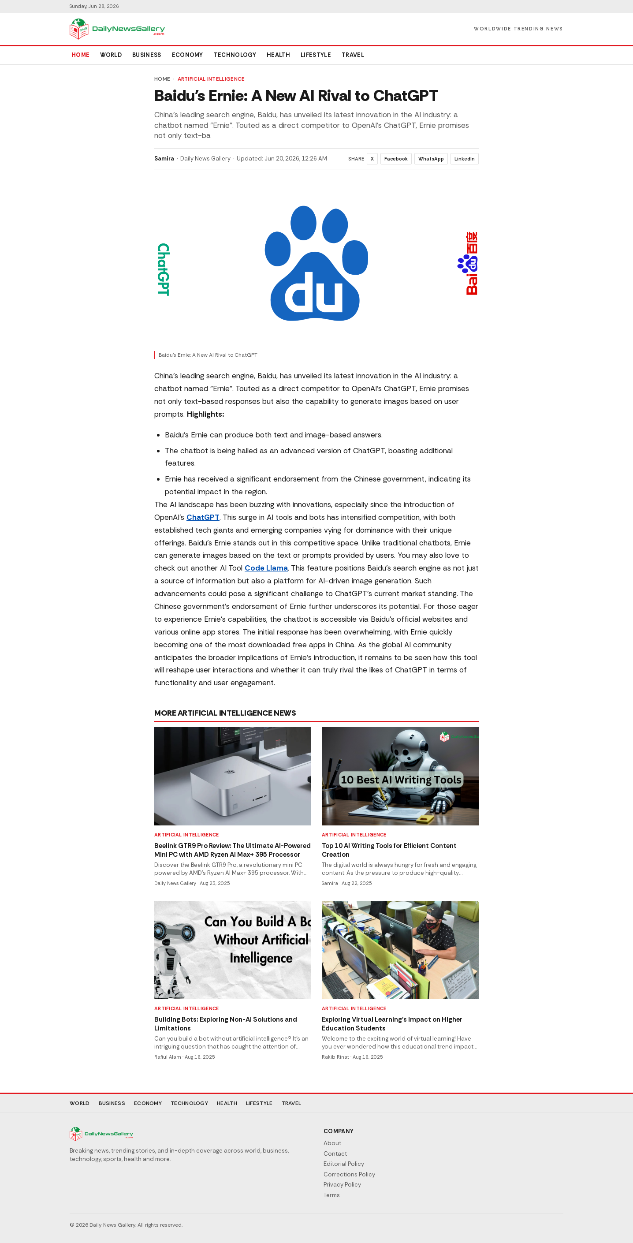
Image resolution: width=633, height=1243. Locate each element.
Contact (335, 1153)
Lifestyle (316, 55)
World (111, 55)
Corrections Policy (349, 1174)
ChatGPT (203, 517)
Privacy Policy (342, 1184)
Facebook (396, 159)
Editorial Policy (344, 1164)
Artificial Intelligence (211, 78)
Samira (164, 158)
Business (146, 55)
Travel (353, 55)
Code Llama (266, 568)
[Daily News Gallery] (117, 29)
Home (80, 55)
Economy (187, 55)
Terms (332, 1195)
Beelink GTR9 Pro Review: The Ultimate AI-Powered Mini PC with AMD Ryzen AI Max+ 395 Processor (232, 850)
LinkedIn (464, 159)
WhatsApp (431, 159)
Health (278, 55)
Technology (235, 55)
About (332, 1143)
